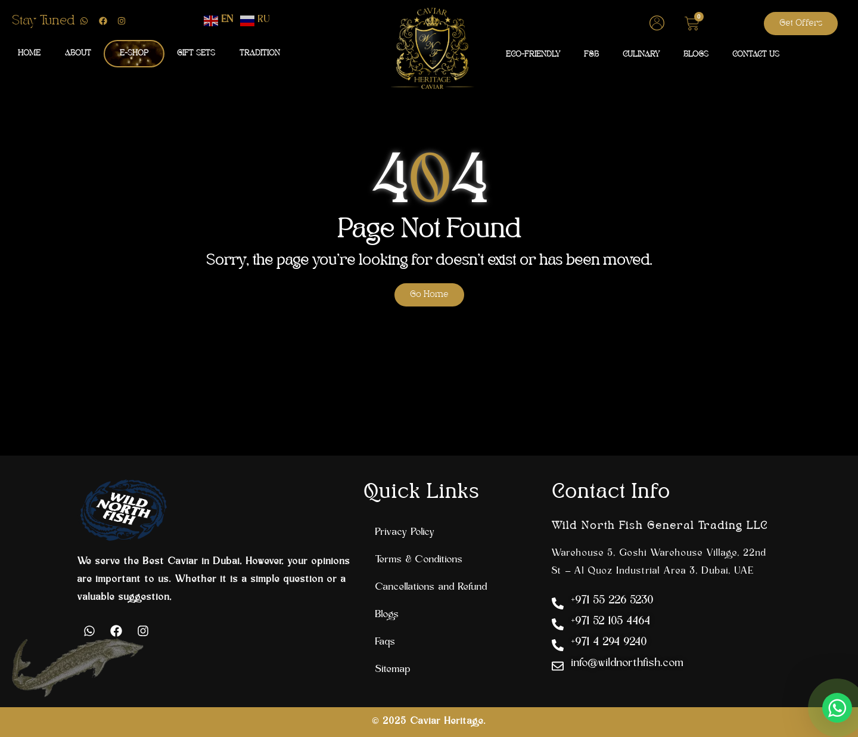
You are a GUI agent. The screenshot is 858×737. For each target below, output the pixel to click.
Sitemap (393, 669)
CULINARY (641, 54)
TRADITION (260, 53)
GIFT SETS (196, 53)
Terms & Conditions (419, 560)
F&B (591, 54)
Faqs (385, 642)
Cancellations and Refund (431, 587)
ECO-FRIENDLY (533, 54)
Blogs (387, 615)
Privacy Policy (405, 532)
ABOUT (78, 53)
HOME (29, 53)
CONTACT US (755, 54)
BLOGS (695, 54)
